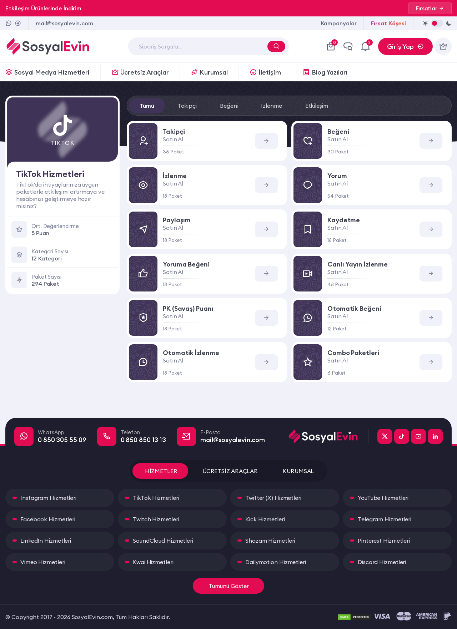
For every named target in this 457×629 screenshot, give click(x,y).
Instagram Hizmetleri (48, 497)
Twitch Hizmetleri (156, 519)
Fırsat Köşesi (388, 23)
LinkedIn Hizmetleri (45, 540)
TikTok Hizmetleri (156, 497)
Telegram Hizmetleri (384, 519)
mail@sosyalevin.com (64, 23)
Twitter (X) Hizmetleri (273, 497)
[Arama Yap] (276, 46)
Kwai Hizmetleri (153, 561)
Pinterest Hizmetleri (384, 540)
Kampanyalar (339, 23)
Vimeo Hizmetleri (42, 561)
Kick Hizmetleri (265, 519)
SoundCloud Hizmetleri (163, 540)
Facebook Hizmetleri (47, 519)
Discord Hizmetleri (382, 561)
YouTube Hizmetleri (383, 497)
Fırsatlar (430, 8)
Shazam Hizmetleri (270, 540)
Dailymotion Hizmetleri (275, 561)
